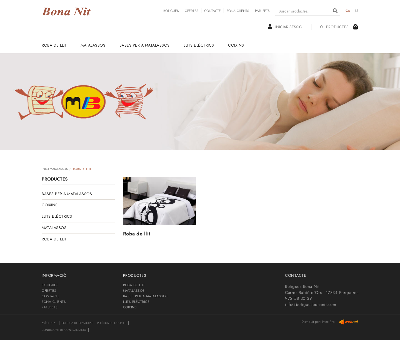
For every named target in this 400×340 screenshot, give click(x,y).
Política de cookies (111, 323)
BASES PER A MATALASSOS (67, 194)
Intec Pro (328, 321)
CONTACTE (212, 10)
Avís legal (49, 323)
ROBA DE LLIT (54, 239)
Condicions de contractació (64, 330)
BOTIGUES (171, 10)
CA (348, 10)
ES (356, 10)
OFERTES (191, 10)
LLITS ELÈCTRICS (57, 216)
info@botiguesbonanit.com (310, 304)
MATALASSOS (54, 227)
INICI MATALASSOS (55, 169)
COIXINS (50, 205)
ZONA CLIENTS (238, 10)
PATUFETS (262, 10)
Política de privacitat (77, 323)
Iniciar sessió (285, 27)
